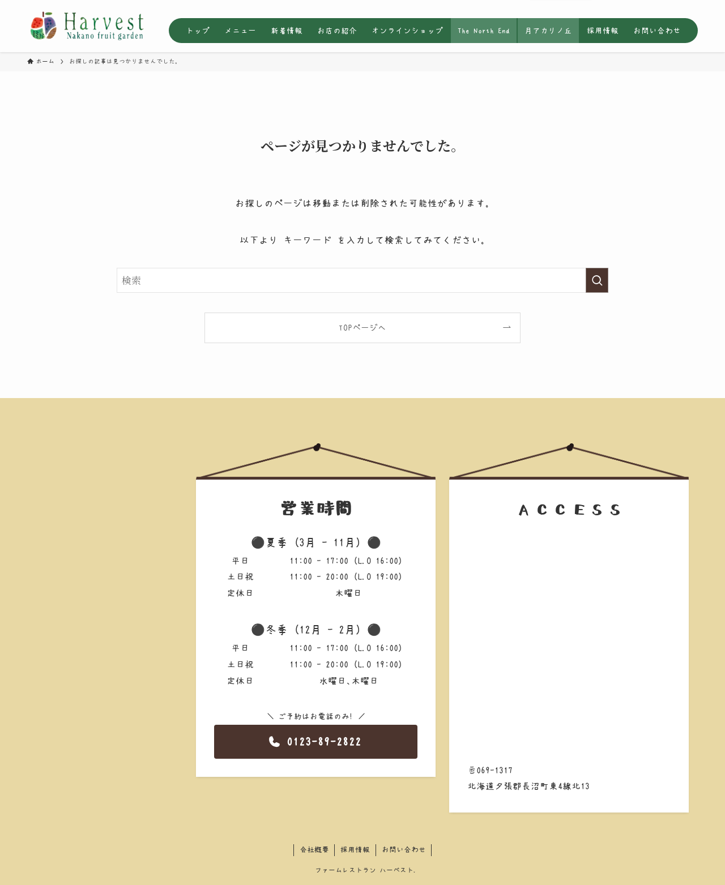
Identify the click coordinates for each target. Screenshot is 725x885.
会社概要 (314, 849)
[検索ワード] (362, 280)
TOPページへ (362, 327)
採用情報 (355, 849)
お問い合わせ (404, 849)
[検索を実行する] (597, 280)
